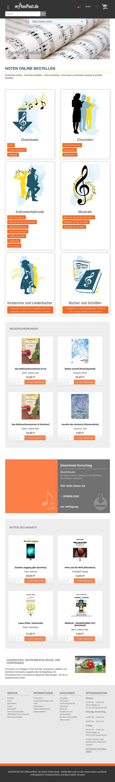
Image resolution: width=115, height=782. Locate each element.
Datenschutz (39, 706)
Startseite (64, 698)
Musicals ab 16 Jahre (74, 227)
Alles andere (65, 720)
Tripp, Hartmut (30, 571)
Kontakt (10, 698)
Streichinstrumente (18, 227)
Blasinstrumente (17, 217)
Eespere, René (80, 373)
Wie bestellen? (40, 712)
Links (9, 701)
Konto (9, 706)
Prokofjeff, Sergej (80, 571)
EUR (88, 6)
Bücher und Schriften (68, 717)
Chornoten (64, 701)
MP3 (11, 145)
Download (64, 706)
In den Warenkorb (35, 382)
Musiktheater (67, 472)
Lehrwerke (14, 241)
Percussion (14, 245)
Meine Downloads (14, 717)
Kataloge (13, 154)
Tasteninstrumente (18, 231)
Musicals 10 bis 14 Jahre (76, 222)
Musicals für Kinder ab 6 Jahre (79, 217)
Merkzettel (11, 709)
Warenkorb (12, 703)
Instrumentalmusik (67, 703)
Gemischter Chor (72, 145)
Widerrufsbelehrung (42, 709)
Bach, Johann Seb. (30, 373)
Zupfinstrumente (17, 236)
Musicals (63, 709)
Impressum (38, 698)
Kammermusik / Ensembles (22, 222)
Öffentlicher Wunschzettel (18, 714)
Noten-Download (17, 150)
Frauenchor (69, 150)
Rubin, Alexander (30, 627)
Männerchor (70, 154)
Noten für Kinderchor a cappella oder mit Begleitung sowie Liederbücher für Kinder (30, 310)
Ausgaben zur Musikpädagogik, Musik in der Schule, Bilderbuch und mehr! (85, 310)
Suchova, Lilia (80, 428)
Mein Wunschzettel (15, 712)
